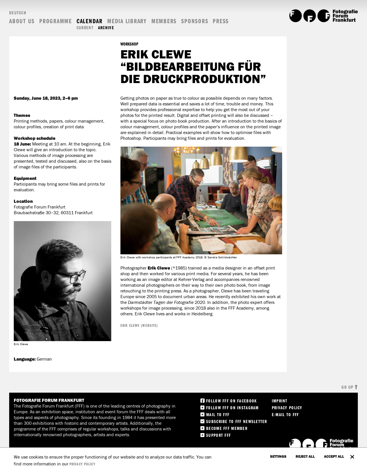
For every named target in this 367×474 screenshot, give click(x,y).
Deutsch (17, 12)
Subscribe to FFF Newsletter (236, 421)
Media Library (127, 21)
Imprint (280, 401)
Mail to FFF (217, 414)
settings (278, 456)
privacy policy (82, 464)
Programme (55, 21)
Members (164, 21)
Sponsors (194, 21)
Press (221, 21)
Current (85, 27)
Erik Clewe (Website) (139, 325)
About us (22, 21)
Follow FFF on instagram (232, 407)
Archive (106, 27)
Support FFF (218, 435)
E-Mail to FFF (285, 414)
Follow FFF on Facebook (231, 401)
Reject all (305, 456)
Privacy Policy (287, 407)
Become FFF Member (226, 428)
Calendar (90, 21)
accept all (334, 456)
